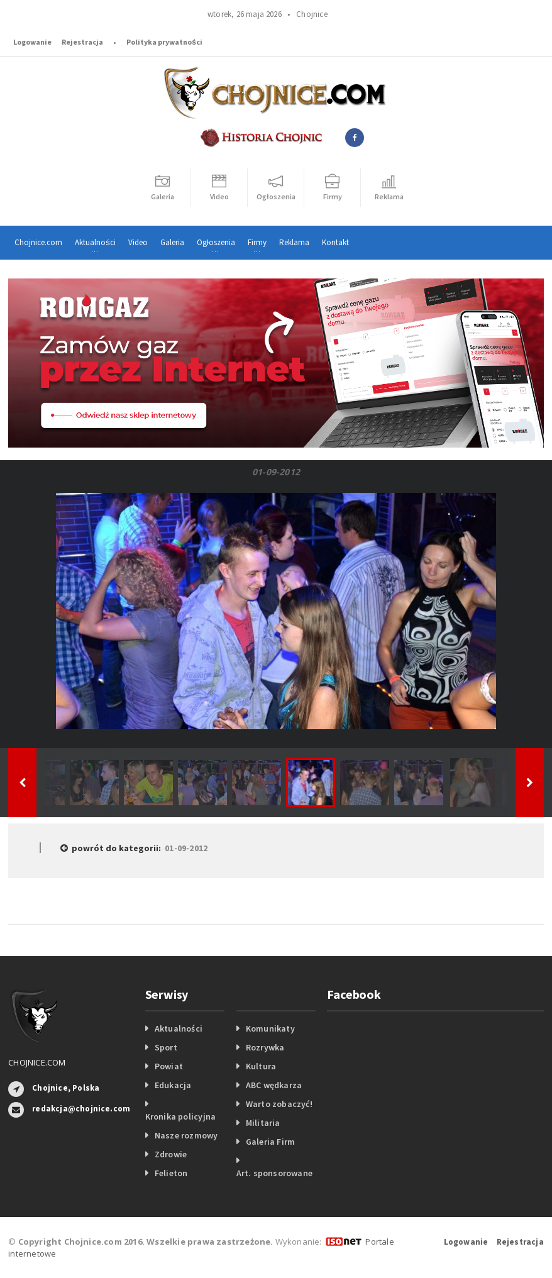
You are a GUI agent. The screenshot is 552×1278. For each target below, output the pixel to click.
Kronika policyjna (180, 1116)
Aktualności (178, 1028)
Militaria (263, 1122)
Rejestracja (82, 42)
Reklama (294, 242)
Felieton (171, 1173)
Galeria (172, 242)
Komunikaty (270, 1028)
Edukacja (173, 1085)
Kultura (261, 1066)
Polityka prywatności (164, 42)
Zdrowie (171, 1154)
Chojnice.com (38, 242)
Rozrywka (265, 1047)
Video (138, 242)
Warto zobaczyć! (279, 1104)
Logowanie (32, 42)
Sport (166, 1047)
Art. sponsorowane (274, 1173)
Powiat (169, 1066)
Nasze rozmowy (186, 1135)
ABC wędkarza (274, 1085)
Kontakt (335, 242)
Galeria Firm (270, 1141)
